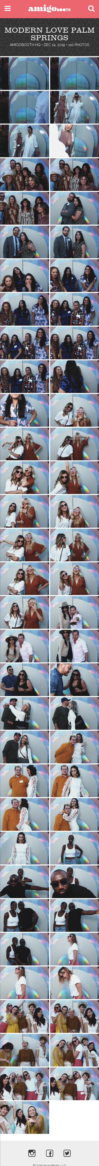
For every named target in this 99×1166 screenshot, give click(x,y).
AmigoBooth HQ (25, 45)
